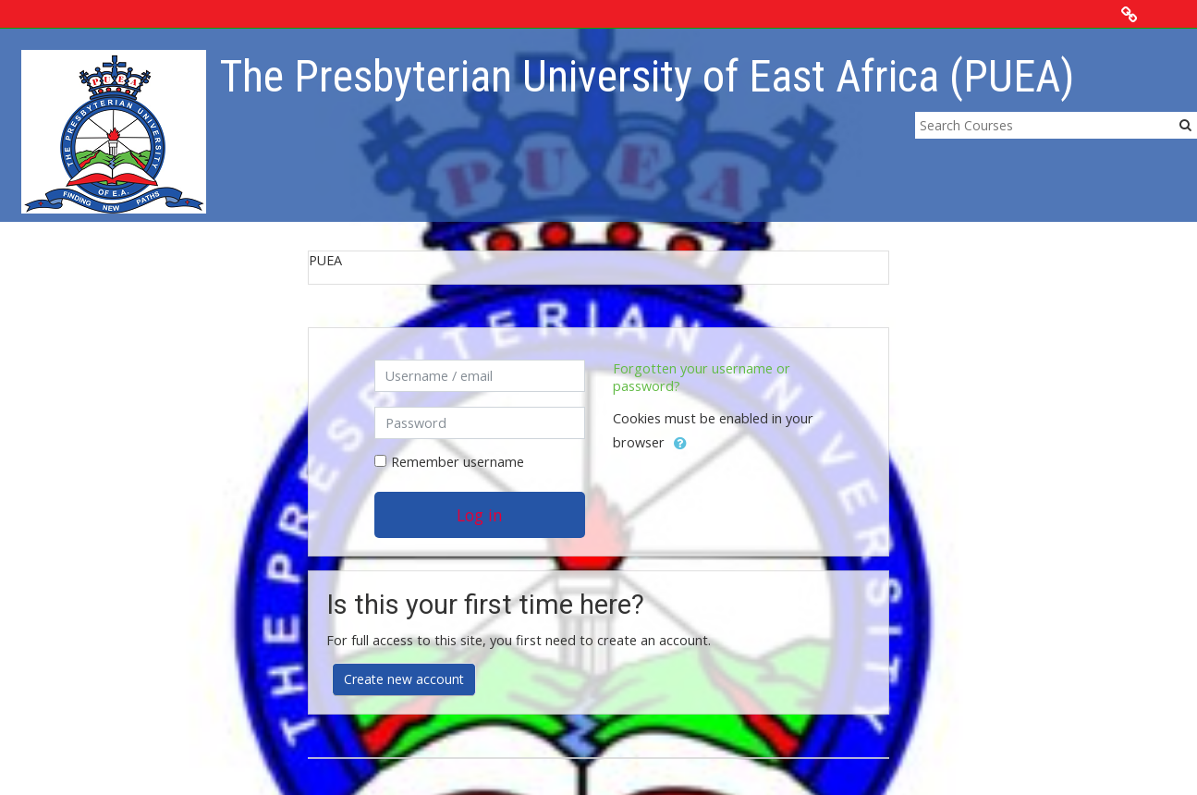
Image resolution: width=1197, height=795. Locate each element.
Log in (480, 515)
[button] (680, 443)
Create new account (404, 679)
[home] (113, 131)
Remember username (457, 462)
